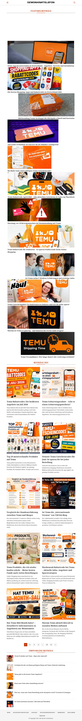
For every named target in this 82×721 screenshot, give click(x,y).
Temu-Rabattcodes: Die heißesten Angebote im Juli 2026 (23, 403)
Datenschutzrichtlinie (21, 712)
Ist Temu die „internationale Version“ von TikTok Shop (56, 513)
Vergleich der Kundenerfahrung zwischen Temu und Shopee (22, 513)
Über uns (42, 715)
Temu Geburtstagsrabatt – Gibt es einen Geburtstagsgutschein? (58, 403)
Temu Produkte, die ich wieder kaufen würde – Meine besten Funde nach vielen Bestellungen (22, 570)
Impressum (61, 712)
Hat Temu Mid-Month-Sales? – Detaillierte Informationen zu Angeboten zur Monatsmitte (21, 626)
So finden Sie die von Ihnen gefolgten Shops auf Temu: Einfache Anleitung (39, 665)
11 (51, 644)
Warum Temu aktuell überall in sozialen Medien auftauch (57, 624)
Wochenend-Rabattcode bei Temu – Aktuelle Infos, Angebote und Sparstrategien (58, 570)
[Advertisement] (41, 26)
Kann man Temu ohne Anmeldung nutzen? (28, 683)
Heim (8, 712)
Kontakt (34, 712)
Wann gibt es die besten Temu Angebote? (28, 674)
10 (47, 644)
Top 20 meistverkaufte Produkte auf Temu (22, 458)
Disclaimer (71, 712)
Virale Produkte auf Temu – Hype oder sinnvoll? (30, 656)
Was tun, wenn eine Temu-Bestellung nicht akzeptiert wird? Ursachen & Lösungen (42, 692)
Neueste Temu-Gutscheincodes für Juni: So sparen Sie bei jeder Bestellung (58, 459)
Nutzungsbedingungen (47, 712)
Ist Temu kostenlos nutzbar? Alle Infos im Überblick (32, 701)
